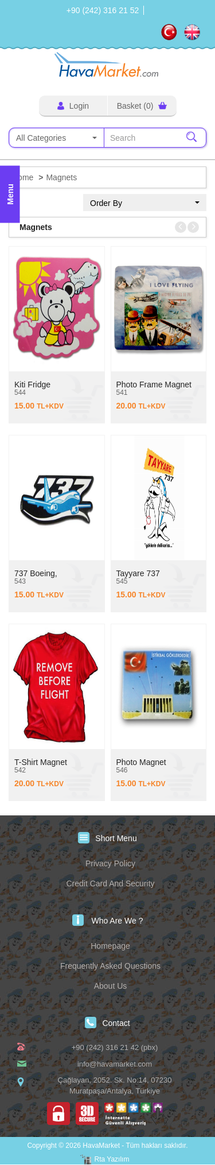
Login (73, 105)
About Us (110, 985)
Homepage (110, 945)
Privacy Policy (110, 863)
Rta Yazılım (112, 1159)
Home (22, 177)
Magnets (61, 177)
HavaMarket (107, 64)
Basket (142, 105)
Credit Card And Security (110, 883)
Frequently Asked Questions (110, 965)
